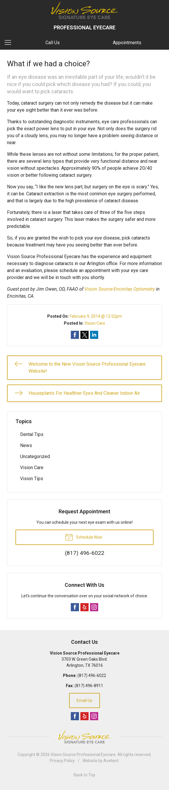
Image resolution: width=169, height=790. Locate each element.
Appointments (127, 42)
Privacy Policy (62, 760)
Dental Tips (31, 434)
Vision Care (95, 323)
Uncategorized (35, 456)
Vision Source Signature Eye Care (84, 736)
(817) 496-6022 (92, 675)
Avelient (111, 760)
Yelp (84, 607)
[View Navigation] (10, 43)
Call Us (52, 42)
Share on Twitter (84, 335)
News (26, 445)
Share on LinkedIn (94, 335)
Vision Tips (31, 478)
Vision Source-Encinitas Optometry (120, 289)
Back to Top (84, 775)
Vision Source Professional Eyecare (83, 754)
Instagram (94, 607)
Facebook (75, 607)
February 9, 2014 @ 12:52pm (96, 316)
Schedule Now (83, 537)
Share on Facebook (75, 335)
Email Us (84, 700)
